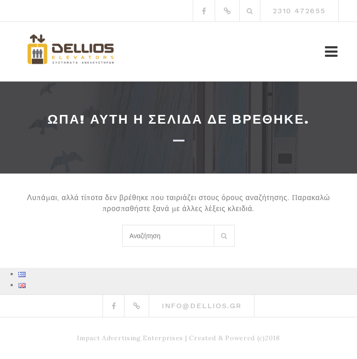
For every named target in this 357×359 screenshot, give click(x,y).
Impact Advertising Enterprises (130, 338)
